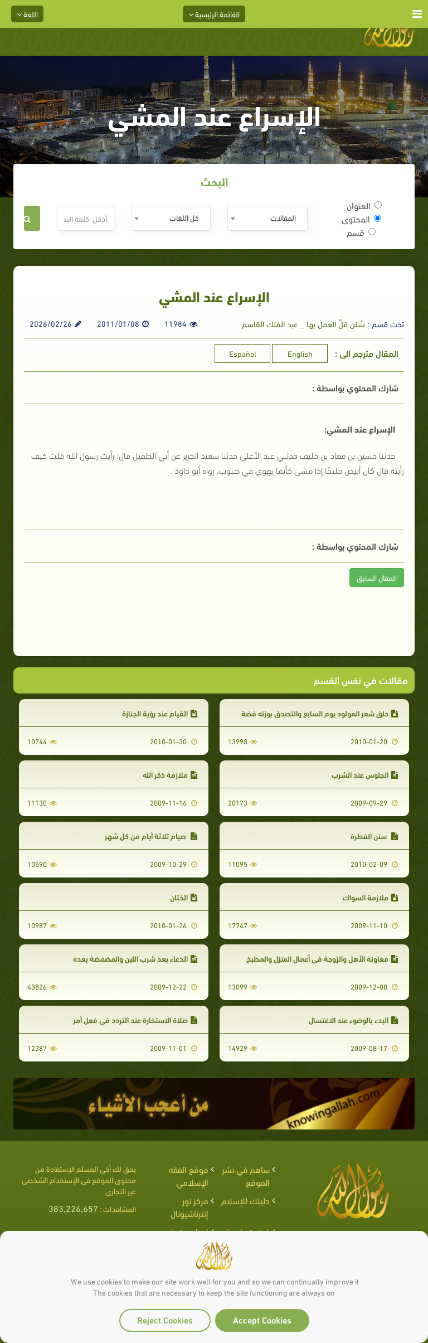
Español (242, 353)
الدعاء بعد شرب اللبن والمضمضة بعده (135, 958)
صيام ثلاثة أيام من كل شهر (151, 835)
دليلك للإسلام (245, 1200)
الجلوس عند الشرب (365, 774)
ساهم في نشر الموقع (246, 1175)
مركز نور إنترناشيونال (189, 1206)
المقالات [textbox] (283, 217)
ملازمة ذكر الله (170, 774)
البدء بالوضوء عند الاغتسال (353, 1019)
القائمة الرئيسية (214, 14)
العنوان (364, 205)
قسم (361, 232)
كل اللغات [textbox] (184, 217)
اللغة (27, 14)
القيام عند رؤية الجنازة (159, 713)
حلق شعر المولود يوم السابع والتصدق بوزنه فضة (319, 713)
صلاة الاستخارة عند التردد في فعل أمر (135, 1019)
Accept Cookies (262, 1319)
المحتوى (361, 218)
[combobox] (267, 218)
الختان (183, 897)
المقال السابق (377, 577)
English (300, 353)
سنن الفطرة (374, 835)
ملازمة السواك (370, 897)
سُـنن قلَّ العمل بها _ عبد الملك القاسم (303, 323)
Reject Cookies (165, 1319)
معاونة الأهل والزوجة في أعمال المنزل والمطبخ (322, 958)
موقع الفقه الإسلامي (188, 1175)
